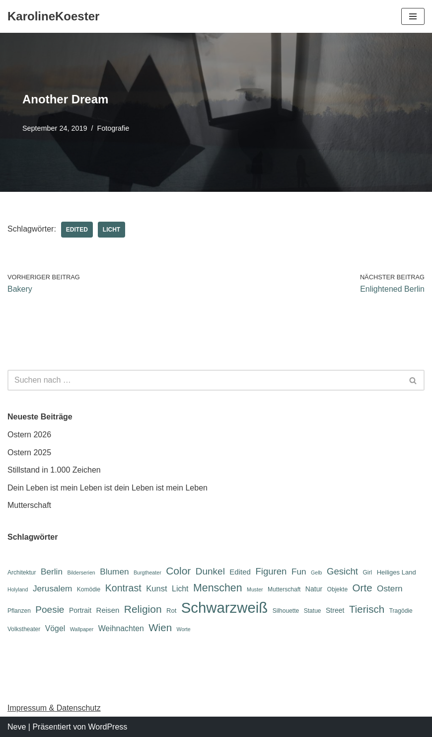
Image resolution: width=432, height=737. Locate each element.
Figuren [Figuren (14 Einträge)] (271, 571)
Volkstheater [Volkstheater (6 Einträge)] (23, 629)
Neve (16, 727)
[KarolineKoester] (53, 16)
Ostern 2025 (29, 452)
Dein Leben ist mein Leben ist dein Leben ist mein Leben (107, 488)
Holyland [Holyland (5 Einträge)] (17, 589)
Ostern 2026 (29, 434)
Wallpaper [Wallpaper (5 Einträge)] (82, 629)
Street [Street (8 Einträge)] (335, 610)
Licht (111, 229)
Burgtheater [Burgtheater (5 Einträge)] (147, 572)
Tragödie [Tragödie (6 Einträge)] (401, 610)
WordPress (107, 727)
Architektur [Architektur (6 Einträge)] (21, 572)
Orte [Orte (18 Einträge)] (362, 587)
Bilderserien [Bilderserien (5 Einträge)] (81, 572)
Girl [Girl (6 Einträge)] (367, 572)
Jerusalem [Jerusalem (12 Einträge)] (52, 588)
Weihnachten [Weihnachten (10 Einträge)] (121, 628)
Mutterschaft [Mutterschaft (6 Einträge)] (284, 589)
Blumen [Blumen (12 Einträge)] (114, 571)
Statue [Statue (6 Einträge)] (312, 610)
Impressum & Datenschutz (54, 708)
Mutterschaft (29, 505)
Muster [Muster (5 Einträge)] (255, 589)
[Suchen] (204, 380)
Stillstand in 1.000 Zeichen (54, 470)
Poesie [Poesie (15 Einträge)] (49, 609)
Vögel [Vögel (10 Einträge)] (55, 628)
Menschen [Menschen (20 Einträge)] (217, 588)
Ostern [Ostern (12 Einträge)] (390, 588)
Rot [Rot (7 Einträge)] (171, 610)
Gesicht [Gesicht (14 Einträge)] (342, 571)
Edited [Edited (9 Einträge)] (240, 572)
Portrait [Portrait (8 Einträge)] (80, 610)
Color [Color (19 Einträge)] (178, 570)
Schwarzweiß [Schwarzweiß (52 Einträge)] (224, 607)
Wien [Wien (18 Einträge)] (160, 627)
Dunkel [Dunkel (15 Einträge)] (210, 571)
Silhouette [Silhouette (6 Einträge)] (286, 610)
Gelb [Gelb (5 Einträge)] (316, 572)
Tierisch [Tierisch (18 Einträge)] (366, 609)
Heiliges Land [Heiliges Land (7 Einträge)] (396, 572)
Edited (77, 229)
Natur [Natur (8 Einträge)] (313, 589)
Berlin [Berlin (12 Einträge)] (52, 571)
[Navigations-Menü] (413, 16)
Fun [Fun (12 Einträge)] (298, 571)
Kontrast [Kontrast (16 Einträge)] (123, 587)
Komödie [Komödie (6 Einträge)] (89, 589)
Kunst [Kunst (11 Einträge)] (156, 588)
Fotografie (113, 128)
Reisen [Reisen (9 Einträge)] (108, 610)
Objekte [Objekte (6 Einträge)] (337, 589)
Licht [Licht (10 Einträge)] (180, 588)
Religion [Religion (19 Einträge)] (143, 609)
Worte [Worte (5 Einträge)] (184, 629)
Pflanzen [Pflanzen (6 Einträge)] (19, 610)
